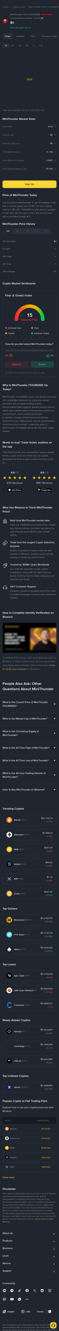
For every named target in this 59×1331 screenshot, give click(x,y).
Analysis (21, 36)
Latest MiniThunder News (19, 441)
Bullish (42, 364)
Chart (7, 36)
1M (19, 45)
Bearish (16, 364)
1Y (33, 45)
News (33, 36)
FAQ (45, 36)
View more (8, 1226)
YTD (41, 45)
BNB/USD (46, 1197)
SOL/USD (46, 1206)
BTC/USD (46, 1178)
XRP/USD (46, 1216)
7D (12, 45)
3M (26, 45)
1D (6, 45)
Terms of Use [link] (40, 1268)
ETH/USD (46, 1187)
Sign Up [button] (29, 184)
